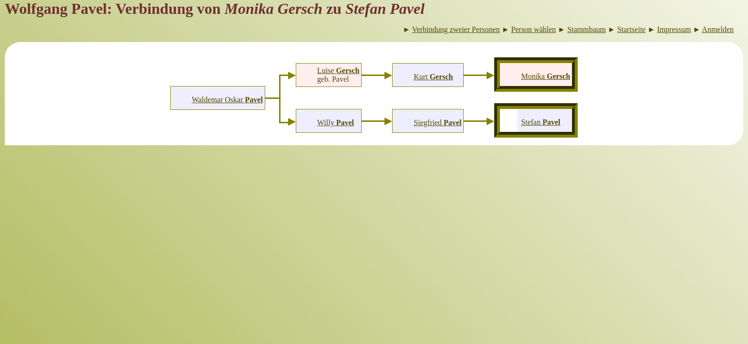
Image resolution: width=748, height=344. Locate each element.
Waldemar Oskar (227, 100)
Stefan (540, 122)
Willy (335, 122)
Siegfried (437, 122)
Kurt (433, 77)
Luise (338, 70)
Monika (545, 76)
